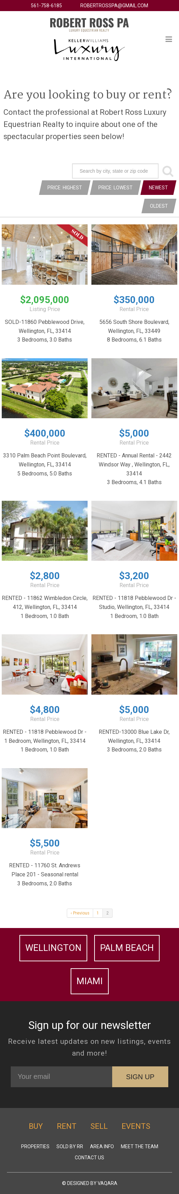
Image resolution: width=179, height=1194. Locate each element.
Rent (67, 1126)
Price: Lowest (115, 187)
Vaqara (107, 1183)
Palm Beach (127, 948)
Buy (36, 1126)
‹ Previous (80, 913)
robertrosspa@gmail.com (114, 5)
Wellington (53, 948)
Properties (35, 1146)
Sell (99, 1126)
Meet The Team (139, 1146)
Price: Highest (64, 187)
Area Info (102, 1146)
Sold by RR (69, 1146)
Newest (158, 187)
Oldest (159, 206)
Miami (90, 981)
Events (136, 1126)
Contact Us (89, 1157)
